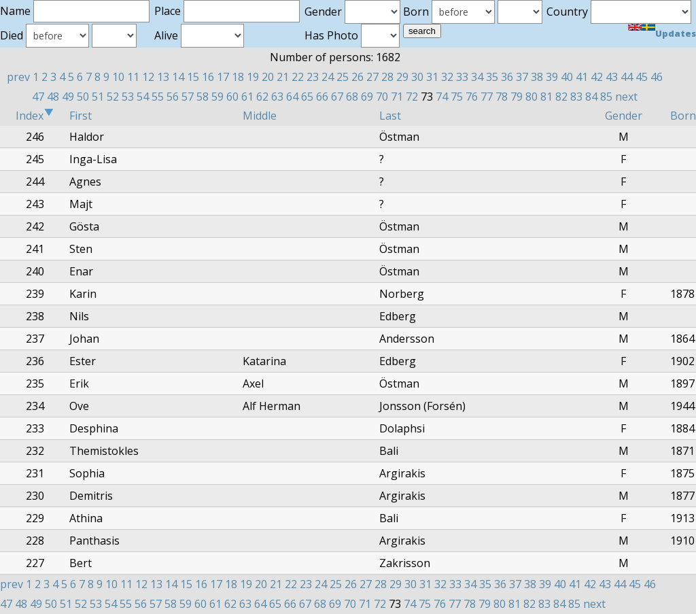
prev (18, 76)
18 (238, 76)
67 (337, 96)
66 (322, 96)
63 (277, 96)
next (626, 96)
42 (597, 76)
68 (352, 96)
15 (193, 76)
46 (656, 76)
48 (53, 96)
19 (253, 76)
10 (118, 76)
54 (143, 96)
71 (397, 96)
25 (342, 76)
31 (432, 76)
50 (83, 96)
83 (576, 96)
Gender (623, 115)
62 (262, 96)
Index (35, 115)
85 (606, 96)
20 (268, 76)
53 (128, 96)
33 (462, 76)
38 (537, 76)
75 (457, 96)
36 (507, 76)
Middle (260, 115)
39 (552, 76)
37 (522, 76)
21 (283, 76)
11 (133, 76)
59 (217, 96)
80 (531, 96)
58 (202, 96)
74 (442, 96)
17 (223, 76)
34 (477, 76)
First (80, 115)
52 (113, 96)
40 (567, 76)
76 (472, 96)
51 (98, 96)
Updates (675, 33)
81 (546, 96)
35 (492, 76)
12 (148, 76)
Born (683, 115)
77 (487, 96)
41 (582, 76)
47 (38, 96)
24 (327, 76)
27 (372, 76)
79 (516, 96)
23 (313, 76)
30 (417, 76)
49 (68, 96)
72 (412, 96)
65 (307, 96)
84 (591, 96)
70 (382, 96)
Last (390, 115)
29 (402, 76)
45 (642, 76)
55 (158, 96)
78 (501, 96)
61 (247, 96)
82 (561, 96)
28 (387, 76)
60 (232, 96)
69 (367, 96)
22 (298, 76)
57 (187, 96)
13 (163, 76)
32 (447, 76)
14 (178, 76)
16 (208, 76)
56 (173, 96)
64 (292, 96)
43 (612, 76)
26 (357, 76)
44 (627, 76)
